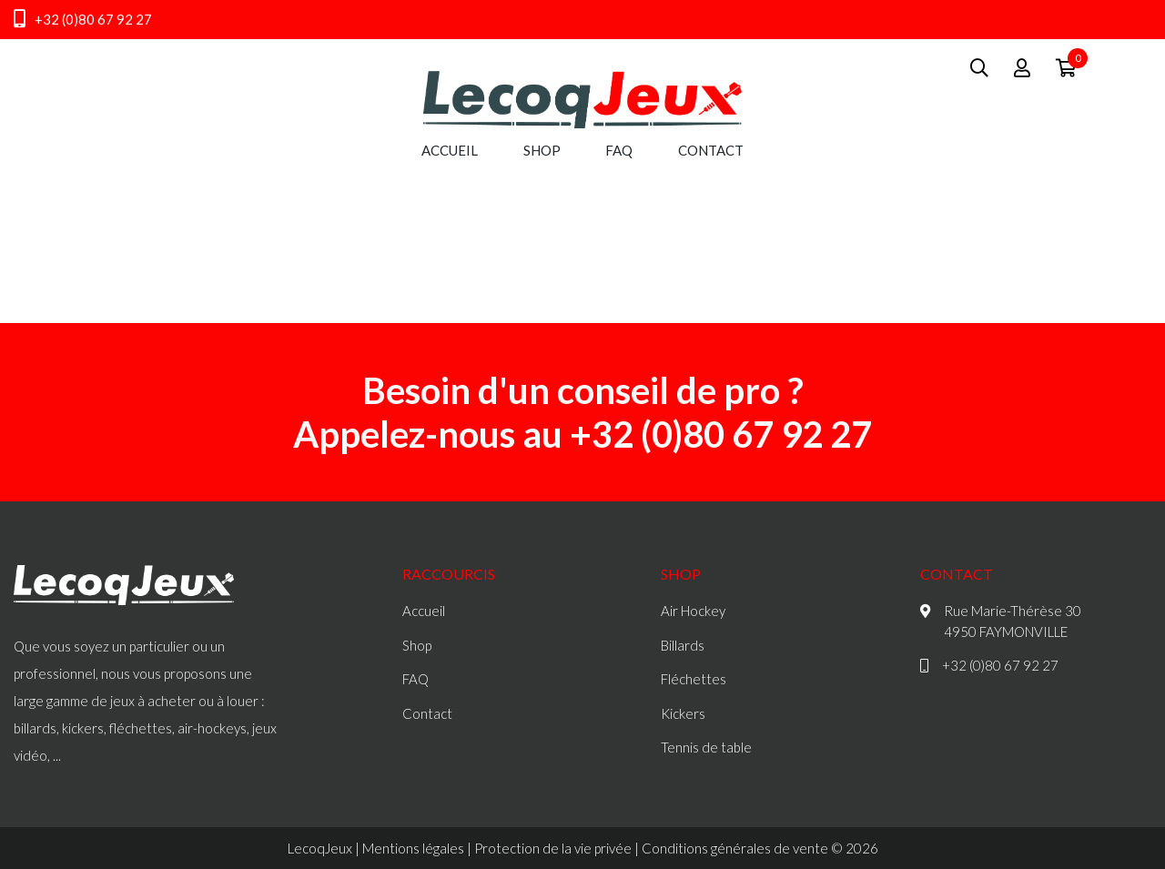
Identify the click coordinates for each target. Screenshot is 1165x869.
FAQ (619, 150)
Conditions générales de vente (735, 848)
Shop (542, 150)
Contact (711, 150)
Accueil (449, 150)
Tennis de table (706, 747)
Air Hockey (693, 610)
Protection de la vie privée (553, 848)
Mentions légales (413, 848)
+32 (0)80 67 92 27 (83, 19)
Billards (682, 645)
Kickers (683, 713)
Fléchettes (693, 679)
